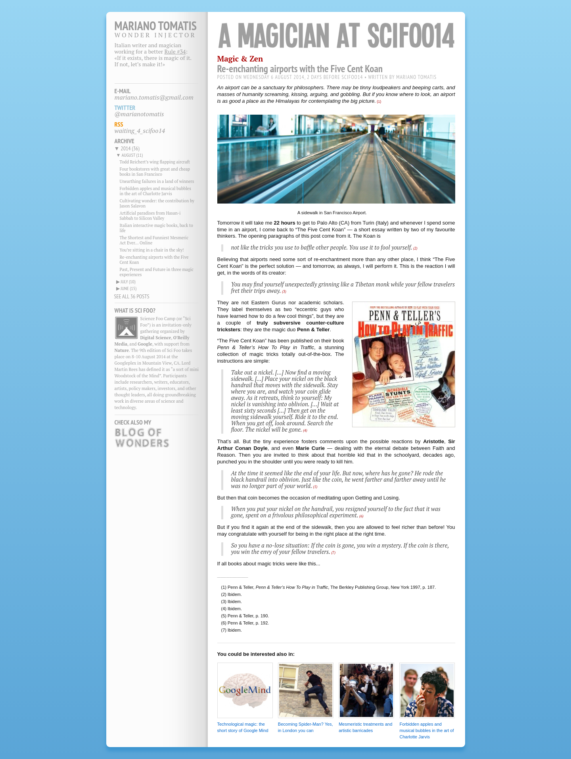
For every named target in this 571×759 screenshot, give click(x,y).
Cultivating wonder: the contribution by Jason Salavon (157, 203)
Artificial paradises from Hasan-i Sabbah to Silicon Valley (150, 215)
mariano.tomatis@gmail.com (154, 97)
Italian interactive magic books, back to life (156, 228)
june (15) (128, 288)
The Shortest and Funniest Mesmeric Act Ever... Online (154, 240)
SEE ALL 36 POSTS (131, 296)
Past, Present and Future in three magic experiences (157, 272)
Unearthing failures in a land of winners (157, 181)
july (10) (128, 281)
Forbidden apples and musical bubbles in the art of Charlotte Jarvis (155, 191)
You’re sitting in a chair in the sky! (152, 250)
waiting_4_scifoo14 (140, 130)
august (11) (132, 155)
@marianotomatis (139, 114)
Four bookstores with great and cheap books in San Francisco (155, 171)
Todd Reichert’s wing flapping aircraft (155, 162)
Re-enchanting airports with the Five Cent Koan (154, 259)
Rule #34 (175, 51)
